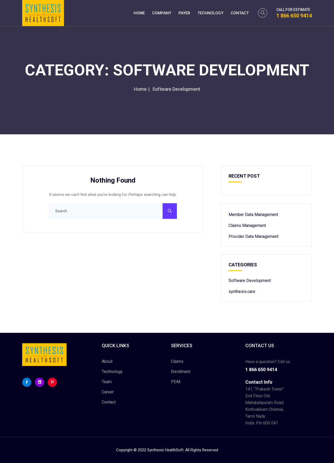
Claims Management (247, 225)
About (107, 361)
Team (107, 381)
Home (139, 13)
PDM (175, 381)
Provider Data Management (253, 236)
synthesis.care (242, 291)
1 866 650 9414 (294, 16)
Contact (240, 13)
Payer (184, 13)
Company (161, 13)
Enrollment (180, 371)
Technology (210, 13)
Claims (177, 361)
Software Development (250, 280)
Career (108, 391)
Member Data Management (253, 214)
